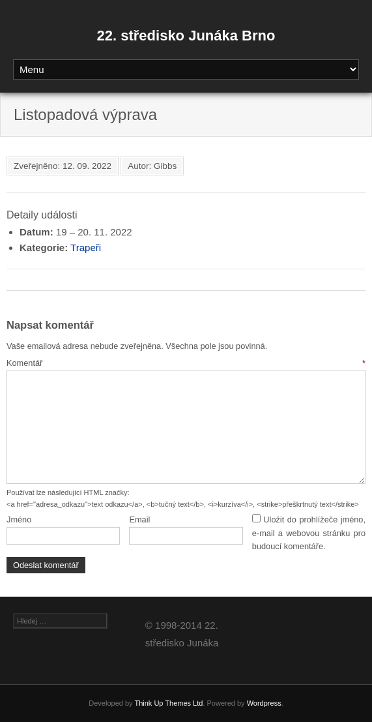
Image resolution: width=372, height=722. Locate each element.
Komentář (186, 363)
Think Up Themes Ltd (168, 703)
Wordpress (264, 703)
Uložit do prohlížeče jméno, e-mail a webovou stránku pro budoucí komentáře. (308, 533)
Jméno (19, 519)
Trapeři (85, 247)
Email (139, 519)
